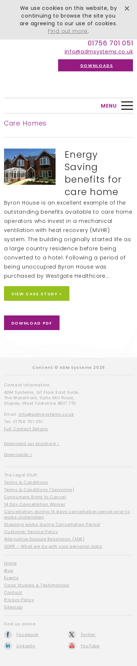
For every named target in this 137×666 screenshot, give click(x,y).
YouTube (90, 646)
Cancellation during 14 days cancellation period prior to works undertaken (67, 514)
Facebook (27, 634)
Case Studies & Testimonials (36, 585)
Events (11, 578)
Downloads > (18, 454)
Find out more (68, 31)
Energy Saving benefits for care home (93, 173)
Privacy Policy (19, 600)
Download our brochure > (32, 443)
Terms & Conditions (26, 482)
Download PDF (31, 323)
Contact (13, 592)
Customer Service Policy (31, 532)
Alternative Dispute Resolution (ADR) (44, 539)
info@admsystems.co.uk (99, 51)
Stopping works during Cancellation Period (52, 524)
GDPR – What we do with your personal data (53, 546)
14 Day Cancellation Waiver (34, 504)
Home (10, 563)
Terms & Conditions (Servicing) (39, 490)
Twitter (88, 634)
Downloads (96, 65)
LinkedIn (25, 646)
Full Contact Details (26, 429)
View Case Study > (36, 294)
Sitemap (13, 607)
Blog (9, 570)
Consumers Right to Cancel (35, 497)
